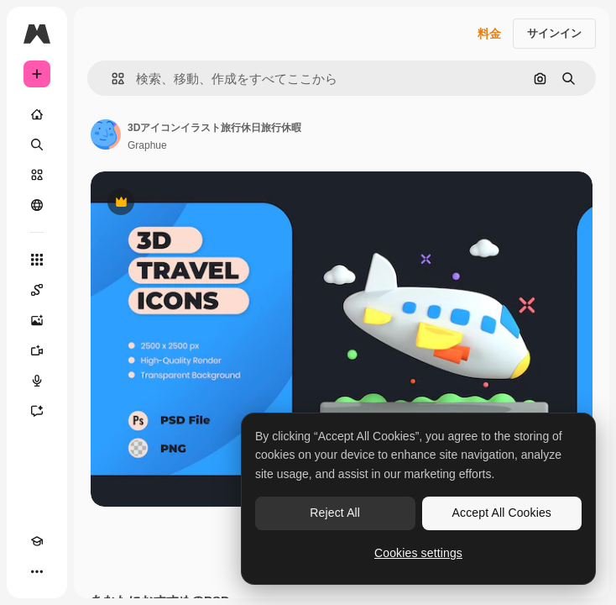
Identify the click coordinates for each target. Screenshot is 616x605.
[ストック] (36, 174)
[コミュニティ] (36, 205)
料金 (489, 33)
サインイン (554, 33)
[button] (111, 78)
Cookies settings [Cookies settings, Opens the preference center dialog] (418, 553)
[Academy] (36, 541)
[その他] (36, 571)
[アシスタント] (36, 410)
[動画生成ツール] (36, 350)
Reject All (335, 512)
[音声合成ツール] (36, 380)
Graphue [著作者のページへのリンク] (147, 145)
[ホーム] (36, 114)
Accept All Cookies (501, 512)
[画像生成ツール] (36, 320)
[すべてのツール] (36, 259)
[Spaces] (36, 289)
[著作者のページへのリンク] (106, 134)
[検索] (36, 144)
